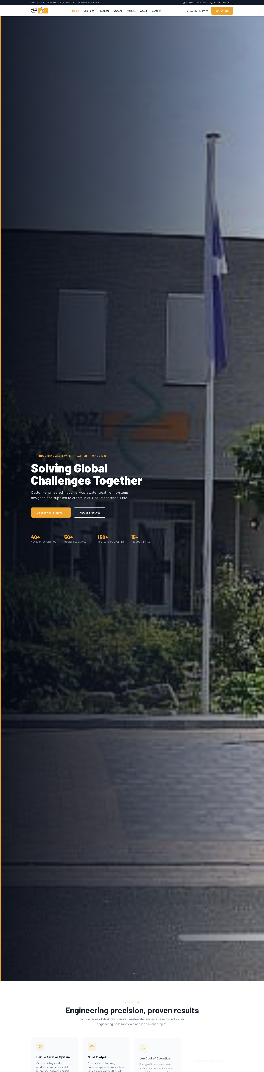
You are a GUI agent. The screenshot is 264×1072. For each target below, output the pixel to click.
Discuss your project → (51, 512)
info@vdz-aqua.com (194, 2)
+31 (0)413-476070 (221, 2)
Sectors (117, 10)
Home (75, 10)
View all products (89, 512)
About (143, 10)
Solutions (89, 10)
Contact (156, 10)
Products (104, 10)
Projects (131, 10)
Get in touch (222, 10)
